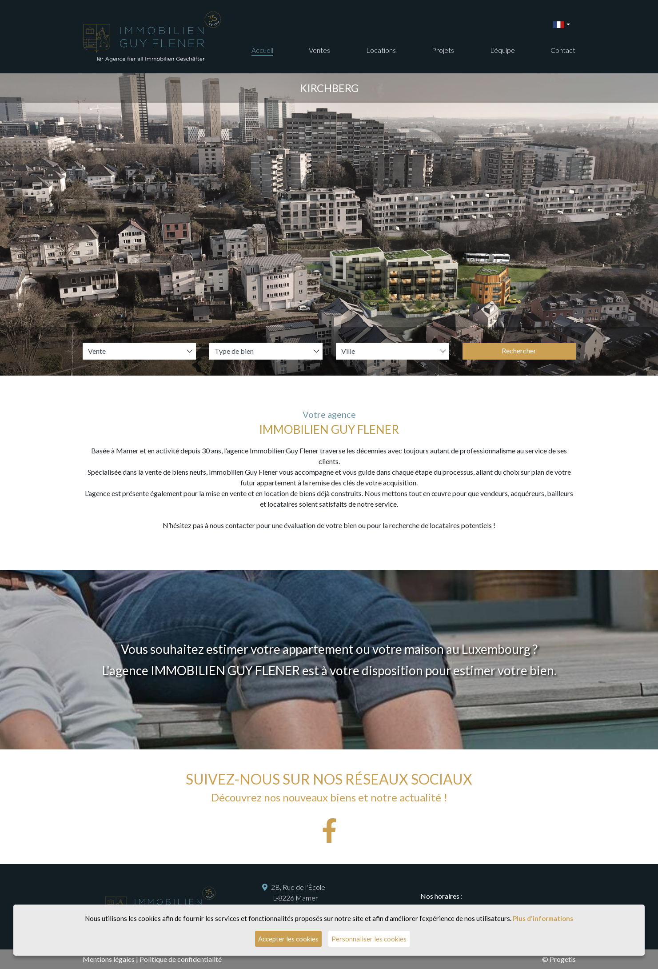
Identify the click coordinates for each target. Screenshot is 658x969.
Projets (443, 50)
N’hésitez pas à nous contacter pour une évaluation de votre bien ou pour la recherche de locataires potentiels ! (329, 525)
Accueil (262, 50)
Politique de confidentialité (181, 959)
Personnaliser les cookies (369, 939)
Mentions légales (109, 959)
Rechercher (519, 350)
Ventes (319, 50)
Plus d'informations (543, 918)
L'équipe (502, 50)
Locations (381, 50)
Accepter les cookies (288, 939)
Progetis (563, 959)
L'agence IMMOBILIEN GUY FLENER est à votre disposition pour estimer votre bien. (329, 670)
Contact (562, 50)
